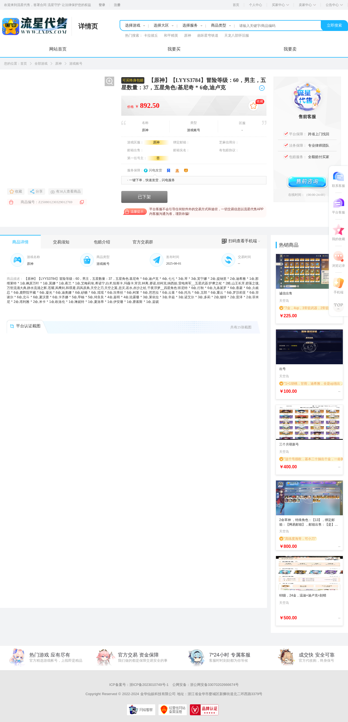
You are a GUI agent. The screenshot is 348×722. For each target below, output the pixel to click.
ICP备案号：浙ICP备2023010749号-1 (139, 685)
